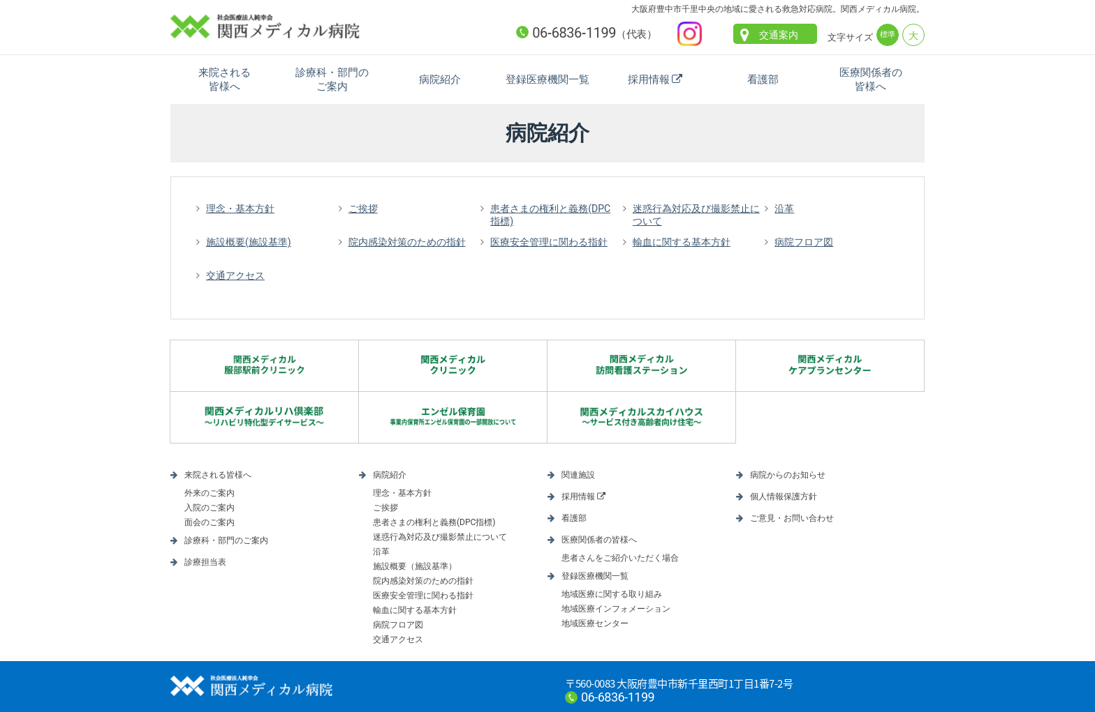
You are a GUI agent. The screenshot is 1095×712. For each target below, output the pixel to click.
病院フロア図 (803, 242)
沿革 (784, 208)
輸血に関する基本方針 (681, 242)
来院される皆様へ (224, 79)
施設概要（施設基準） (415, 566)
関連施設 (578, 475)
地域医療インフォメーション (615, 609)
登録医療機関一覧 (547, 79)
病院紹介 (440, 79)
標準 (887, 34)
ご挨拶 (363, 208)
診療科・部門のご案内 (332, 79)
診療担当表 (205, 562)
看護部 (763, 79)
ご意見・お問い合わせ (792, 518)
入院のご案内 (209, 508)
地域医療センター (595, 623)
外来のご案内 (209, 493)
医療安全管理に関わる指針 (549, 242)
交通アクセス (235, 275)
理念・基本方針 (240, 208)
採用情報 (649, 79)
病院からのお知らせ (787, 475)
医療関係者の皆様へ (870, 79)
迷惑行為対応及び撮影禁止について (696, 215)
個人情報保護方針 (783, 496)
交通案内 (778, 34)
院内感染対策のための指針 (407, 242)
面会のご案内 (209, 522)
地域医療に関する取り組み (611, 594)
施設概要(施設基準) (248, 242)
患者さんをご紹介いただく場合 (620, 558)
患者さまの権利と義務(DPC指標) (550, 215)
